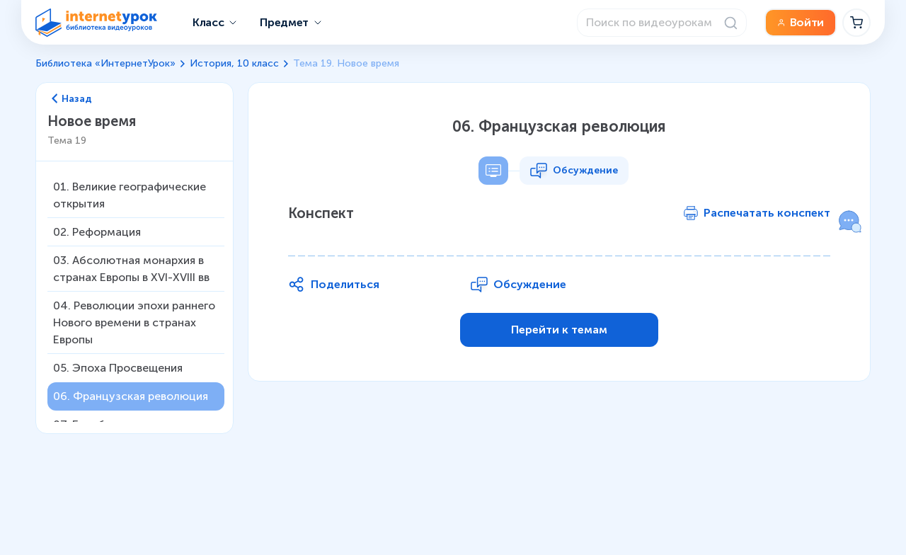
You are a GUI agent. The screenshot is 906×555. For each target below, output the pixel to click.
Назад (72, 99)
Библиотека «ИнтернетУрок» (105, 63)
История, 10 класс (234, 63)
